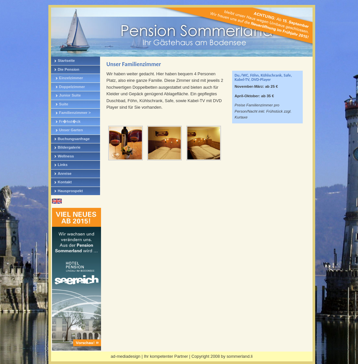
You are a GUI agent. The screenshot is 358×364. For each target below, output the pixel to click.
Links (63, 165)
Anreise (65, 173)
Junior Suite (70, 95)
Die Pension (68, 69)
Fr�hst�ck (70, 121)
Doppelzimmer (72, 87)
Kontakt (65, 182)
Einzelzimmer (71, 78)
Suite (63, 104)
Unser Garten (71, 130)
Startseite (66, 61)
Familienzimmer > (75, 113)
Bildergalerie (69, 147)
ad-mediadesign (125, 356)
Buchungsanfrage (74, 139)
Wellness (66, 156)
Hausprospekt (70, 191)
